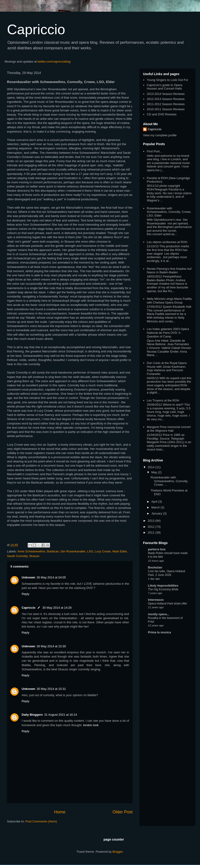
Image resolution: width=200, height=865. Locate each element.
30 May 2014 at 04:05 (51, 577)
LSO (90, 551)
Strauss (34, 556)
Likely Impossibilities (163, 585)
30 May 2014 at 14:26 (57, 607)
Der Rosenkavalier (73, 551)
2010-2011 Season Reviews (166, 109)
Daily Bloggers (32, 714)
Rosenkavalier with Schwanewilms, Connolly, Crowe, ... (169, 481)
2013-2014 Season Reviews (166, 94)
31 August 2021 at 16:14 (60, 714)
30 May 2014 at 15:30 (51, 646)
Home (60, 812)
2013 (151, 520)
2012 (151, 526)
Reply (25, 594)
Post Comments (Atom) (41, 821)
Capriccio (36, 29)
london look (91, 725)
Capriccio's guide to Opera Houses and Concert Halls (164, 86)
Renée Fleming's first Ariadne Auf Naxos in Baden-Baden (169, 270)
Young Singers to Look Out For (167, 80)
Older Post (123, 812)
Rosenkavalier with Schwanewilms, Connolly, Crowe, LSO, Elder (169, 212)
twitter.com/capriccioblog (54, 61)
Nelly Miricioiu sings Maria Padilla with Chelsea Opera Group (169, 300)
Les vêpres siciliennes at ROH (167, 242)
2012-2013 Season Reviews (166, 99)
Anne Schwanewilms (31, 551)
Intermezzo (156, 599)
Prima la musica (159, 632)
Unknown (28, 577)
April (154, 501)
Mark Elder (119, 551)
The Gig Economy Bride (163, 589)
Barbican (53, 551)
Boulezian (155, 567)
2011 (151, 532)
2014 (151, 467)
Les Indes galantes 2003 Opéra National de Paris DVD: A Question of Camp (168, 332)
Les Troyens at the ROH (163, 400)
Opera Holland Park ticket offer (167, 603)
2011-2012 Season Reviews (166, 104)
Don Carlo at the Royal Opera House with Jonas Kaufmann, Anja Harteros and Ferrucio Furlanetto (167, 368)
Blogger (118, 851)
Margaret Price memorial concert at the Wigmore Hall (169, 428)
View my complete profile (160, 135)
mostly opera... (158, 614)
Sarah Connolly (17, 556)
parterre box (157, 549)
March (156, 507)
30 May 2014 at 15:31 (51, 689)
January (157, 513)
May (154, 472)
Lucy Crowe (103, 551)
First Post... (154, 151)
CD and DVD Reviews (162, 114)
